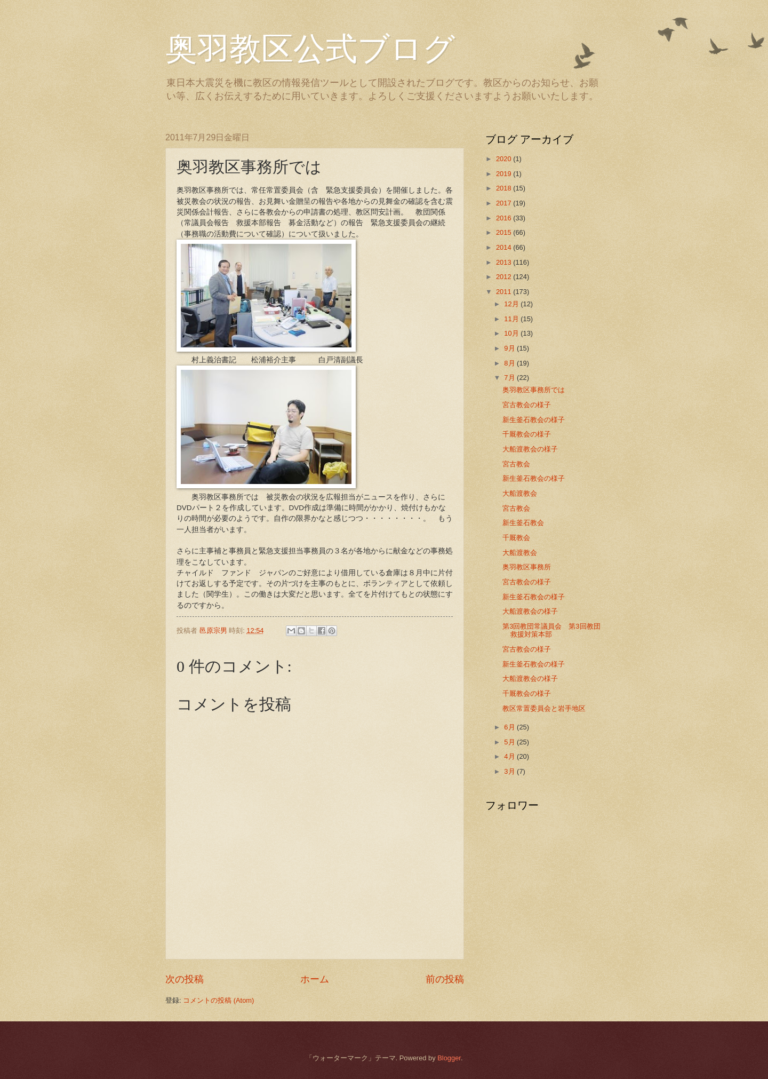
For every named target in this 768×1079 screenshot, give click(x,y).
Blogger (449, 1058)
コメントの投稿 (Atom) (218, 1000)
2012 (504, 277)
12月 (512, 304)
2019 (504, 174)
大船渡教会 (519, 493)
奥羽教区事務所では (533, 390)
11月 (512, 319)
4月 (510, 756)
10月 (512, 333)
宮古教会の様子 (526, 405)
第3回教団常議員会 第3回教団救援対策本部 (551, 630)
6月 (510, 727)
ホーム (314, 979)
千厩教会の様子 (526, 434)
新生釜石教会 (523, 523)
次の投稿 (184, 979)
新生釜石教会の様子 (533, 420)
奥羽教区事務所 (526, 567)
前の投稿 (445, 979)
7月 (510, 378)
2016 (504, 218)
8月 (510, 363)
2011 (504, 292)
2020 (504, 159)
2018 (504, 188)
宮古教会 (516, 464)
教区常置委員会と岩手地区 (544, 708)
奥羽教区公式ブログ (310, 49)
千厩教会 (516, 538)
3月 (510, 771)
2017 (504, 203)
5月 (510, 742)
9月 (510, 348)
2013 (504, 262)
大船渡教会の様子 (530, 449)
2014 (504, 247)
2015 (504, 232)
